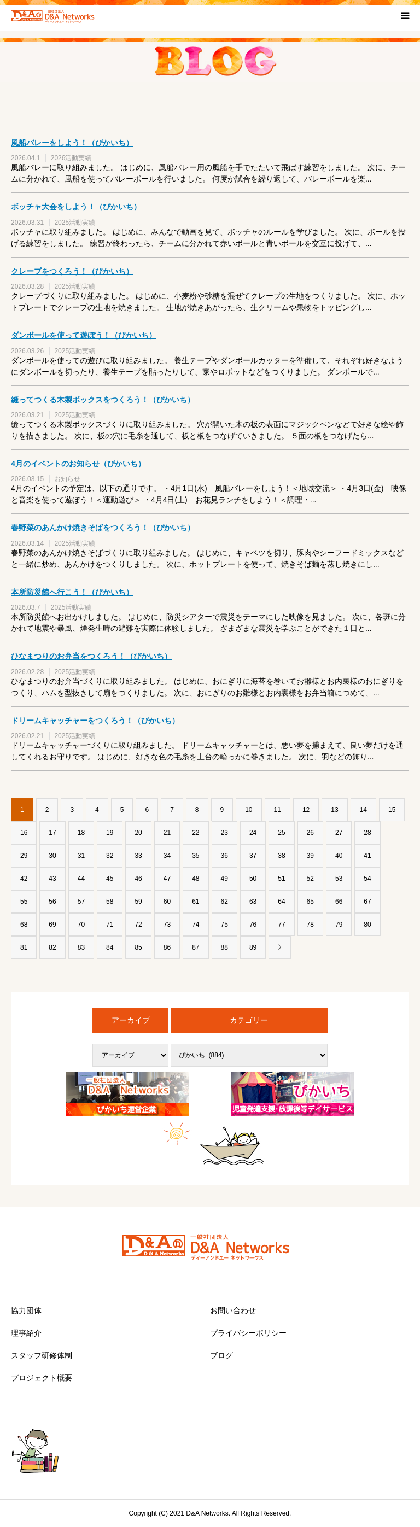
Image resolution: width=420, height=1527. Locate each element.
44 (81, 878)
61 (195, 901)
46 (138, 878)
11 (277, 810)
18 (81, 832)
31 (81, 855)
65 (310, 901)
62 (224, 901)
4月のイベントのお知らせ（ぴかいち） (78, 463)
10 (248, 810)
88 (224, 947)
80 (367, 924)
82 (52, 947)
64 (281, 901)
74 (195, 924)
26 (310, 832)
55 (23, 901)
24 (252, 832)
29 (23, 855)
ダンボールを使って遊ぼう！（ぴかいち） (83, 335)
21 (167, 832)
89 (252, 947)
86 (167, 947)
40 (338, 855)
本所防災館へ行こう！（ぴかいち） (72, 592)
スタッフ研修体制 (41, 1355)
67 (367, 901)
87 (195, 947)
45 (109, 878)
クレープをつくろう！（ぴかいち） (72, 271)
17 (52, 832)
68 (23, 924)
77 (281, 924)
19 (109, 832)
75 (224, 924)
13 (334, 810)
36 (224, 855)
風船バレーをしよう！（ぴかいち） (72, 142)
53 (338, 878)
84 (109, 947)
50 (252, 878)
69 (52, 924)
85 (138, 947)
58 (109, 901)
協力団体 (26, 1310)
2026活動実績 (71, 158)
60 (167, 901)
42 (23, 878)
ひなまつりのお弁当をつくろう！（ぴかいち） (91, 656)
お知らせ (67, 479)
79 (338, 924)
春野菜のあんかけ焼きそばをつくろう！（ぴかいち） (103, 527)
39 (310, 855)
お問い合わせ (233, 1310)
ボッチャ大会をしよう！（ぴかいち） (76, 206)
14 (363, 810)
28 (367, 832)
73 (167, 924)
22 (195, 832)
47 (167, 878)
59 (138, 901)
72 (138, 924)
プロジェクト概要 (41, 1377)
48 (195, 878)
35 (195, 855)
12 (306, 810)
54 (367, 878)
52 (310, 878)
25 (281, 832)
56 (52, 901)
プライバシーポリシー (248, 1333)
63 (252, 901)
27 (338, 832)
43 (52, 878)
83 (81, 947)
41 (367, 855)
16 (23, 832)
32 (109, 855)
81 (23, 947)
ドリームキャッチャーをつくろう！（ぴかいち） (95, 720)
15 (391, 810)
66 (338, 901)
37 (252, 855)
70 (81, 924)
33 (138, 855)
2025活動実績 (74, 222)
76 (252, 924)
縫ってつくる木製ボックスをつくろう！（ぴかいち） (103, 399)
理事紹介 (26, 1333)
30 (52, 855)
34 (167, 855)
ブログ (221, 1355)
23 (224, 832)
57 (81, 901)
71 (109, 924)
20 (138, 832)
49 (224, 878)
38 (281, 855)
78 (310, 924)
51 (281, 878)
